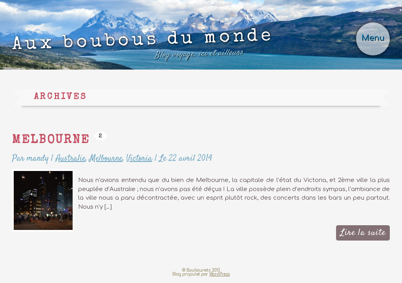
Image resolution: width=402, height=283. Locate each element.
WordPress (219, 274)
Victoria (139, 158)
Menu (373, 38)
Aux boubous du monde (143, 46)
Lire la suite (363, 232)
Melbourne (51, 141)
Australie (71, 158)
